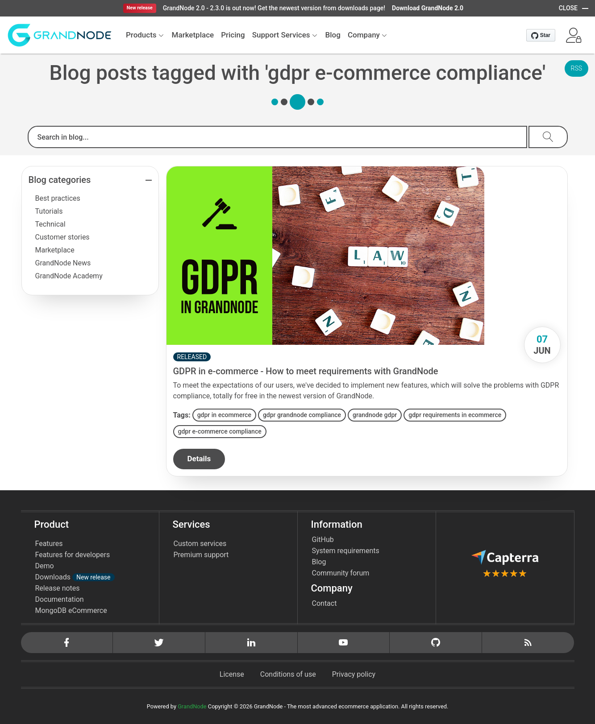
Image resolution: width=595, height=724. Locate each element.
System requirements (345, 550)
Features (49, 543)
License (232, 674)
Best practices (57, 198)
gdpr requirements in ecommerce (454, 414)
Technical (50, 224)
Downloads (75, 577)
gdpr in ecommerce (224, 414)
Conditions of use (288, 674)
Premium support (201, 554)
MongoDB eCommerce (71, 610)
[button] (573, 35)
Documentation (59, 599)
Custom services (200, 543)
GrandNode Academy (69, 276)
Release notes (57, 588)
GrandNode (192, 706)
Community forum (341, 573)
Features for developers (72, 554)
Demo (44, 566)
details (199, 458)
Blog (319, 562)
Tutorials (49, 211)
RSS (576, 68)
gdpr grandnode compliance (302, 414)
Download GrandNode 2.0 (427, 8)
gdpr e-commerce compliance (220, 431)
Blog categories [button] (60, 179)
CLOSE (568, 8)
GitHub (323, 539)
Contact (324, 603)
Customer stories (62, 237)
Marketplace (55, 250)
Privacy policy (354, 674)
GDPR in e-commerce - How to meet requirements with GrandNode (305, 371)
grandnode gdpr (375, 414)
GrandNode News (63, 263)
